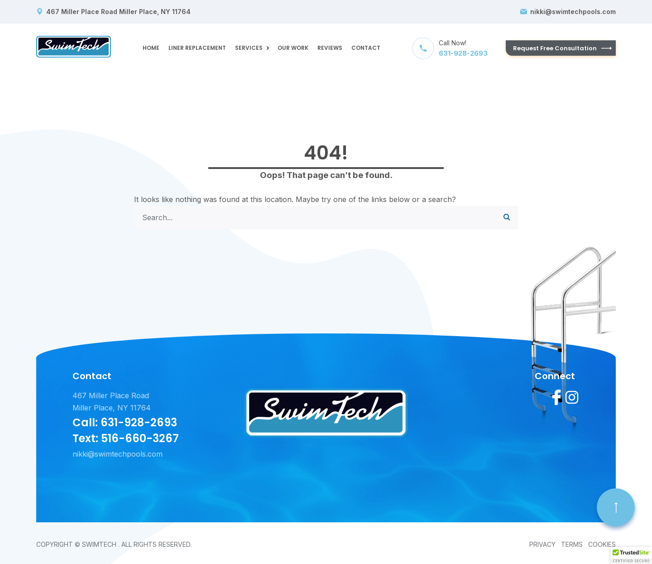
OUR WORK (293, 48)
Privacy (542, 544)
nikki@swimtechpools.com (573, 12)
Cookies (602, 544)
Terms (572, 544)
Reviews (329, 48)
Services (249, 48)
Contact (365, 48)
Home (151, 48)
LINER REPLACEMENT (197, 48)
